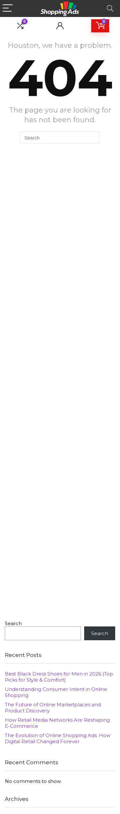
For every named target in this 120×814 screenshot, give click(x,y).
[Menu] (7, 8)
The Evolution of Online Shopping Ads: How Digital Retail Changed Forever (57, 738)
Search (13, 623)
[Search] (110, 8)
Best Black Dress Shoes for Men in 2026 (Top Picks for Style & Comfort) (59, 677)
